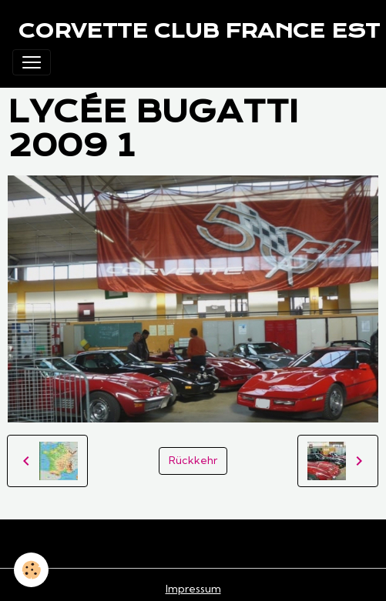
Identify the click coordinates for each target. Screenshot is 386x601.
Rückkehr (193, 460)
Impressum (193, 589)
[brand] (199, 30)
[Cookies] (31, 570)
